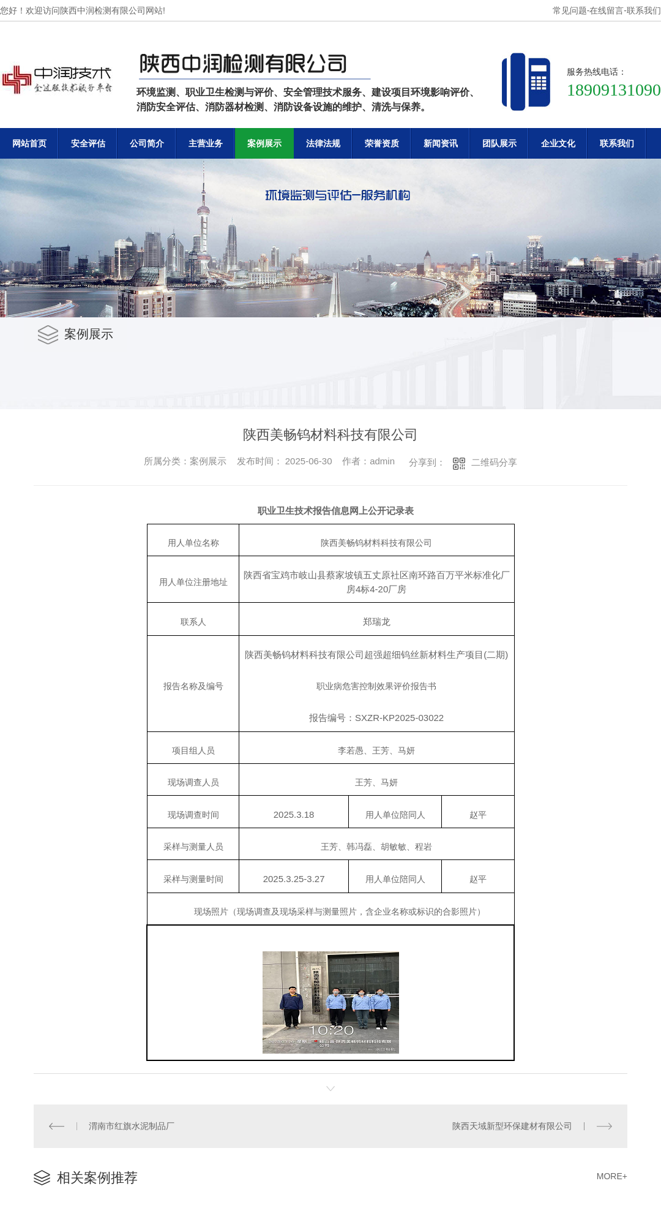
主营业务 (206, 143)
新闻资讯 (441, 143)
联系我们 (644, 10)
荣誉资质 (382, 143)
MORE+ (612, 1176)
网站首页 (29, 143)
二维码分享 (494, 462)
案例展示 (264, 143)
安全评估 (88, 143)
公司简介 (147, 143)
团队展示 (499, 143)
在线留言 (606, 10)
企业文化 (558, 143)
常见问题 (570, 10)
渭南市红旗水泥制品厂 (131, 1126)
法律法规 (323, 143)
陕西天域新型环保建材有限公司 (512, 1126)
